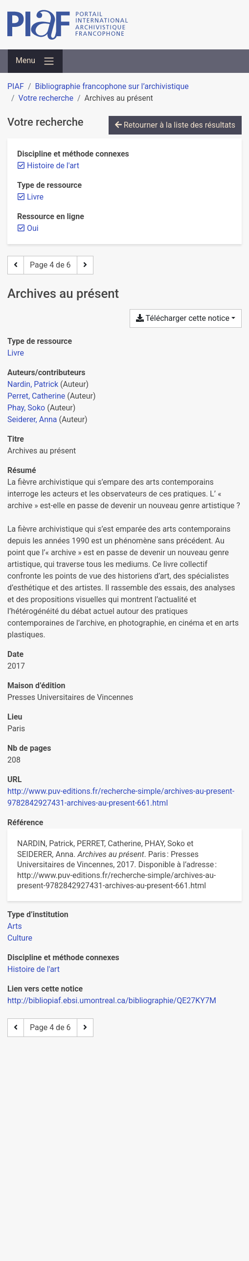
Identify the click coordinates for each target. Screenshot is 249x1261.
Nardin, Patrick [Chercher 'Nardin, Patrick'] (32, 384)
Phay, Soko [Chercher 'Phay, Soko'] (26, 407)
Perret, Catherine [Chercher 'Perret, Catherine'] (36, 396)
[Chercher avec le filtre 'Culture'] (19, 938)
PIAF (15, 86)
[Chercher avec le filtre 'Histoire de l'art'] (33, 969)
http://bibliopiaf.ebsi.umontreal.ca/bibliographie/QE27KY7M (111, 1000)
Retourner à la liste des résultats (175, 125)
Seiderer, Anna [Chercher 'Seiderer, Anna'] (32, 419)
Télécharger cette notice (182, 318)
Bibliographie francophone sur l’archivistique (111, 86)
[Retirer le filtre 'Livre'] (35, 197)
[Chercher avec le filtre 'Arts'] (14, 926)
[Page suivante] (85, 265)
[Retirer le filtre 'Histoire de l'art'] (53, 165)
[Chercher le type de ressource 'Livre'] (15, 353)
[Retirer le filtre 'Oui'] (33, 228)
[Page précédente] (15, 265)
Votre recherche (46, 98)
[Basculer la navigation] (35, 61)
